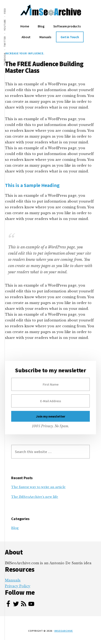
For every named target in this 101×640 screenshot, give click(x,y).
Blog (14, 528)
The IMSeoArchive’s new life (34, 497)
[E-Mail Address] (50, 401)
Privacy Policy (17, 586)
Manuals (13, 580)
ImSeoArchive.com (50, 12)
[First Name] (50, 384)
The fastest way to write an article (38, 487)
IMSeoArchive (63, 630)
